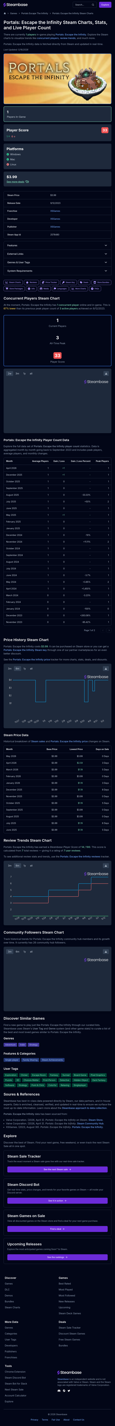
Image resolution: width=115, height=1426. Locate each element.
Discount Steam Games (72, 1333)
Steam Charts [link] (13, 282)
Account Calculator (15, 1395)
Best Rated (65, 1283)
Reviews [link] (31, 282)
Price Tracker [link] (49, 282)
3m (17, 373)
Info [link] (31, 288)
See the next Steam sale (57, 1169)
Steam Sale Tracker (70, 1327)
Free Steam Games (69, 1339)
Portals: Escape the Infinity (71, 34)
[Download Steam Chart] (106, 373)
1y (24, 373)
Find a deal (57, 1229)
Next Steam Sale (14, 1389)
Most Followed (67, 1295)
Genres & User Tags (57, 262)
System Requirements (57, 271)
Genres (9, 1327)
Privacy (34, 1419)
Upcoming (64, 1307)
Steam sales (38, 741)
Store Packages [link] (14, 288)
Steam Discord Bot (15, 1377)
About (66, 1419)
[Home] (5, 13)
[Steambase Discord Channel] (59, 1391)
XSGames (55, 211)
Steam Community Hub (90, 1123)
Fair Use (56, 1419)
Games (13, 13)
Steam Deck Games (70, 1313)
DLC (7, 1289)
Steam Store (95, 1119)
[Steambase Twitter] (69, 1391)
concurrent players (48, 38)
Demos (9, 1295)
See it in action (57, 1200)
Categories (11, 1333)
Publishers (11, 1351)
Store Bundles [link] (101, 282)
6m (17, 668)
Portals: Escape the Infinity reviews (80, 856)
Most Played (66, 1289)
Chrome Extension (15, 1371)
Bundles (9, 1301)
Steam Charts (12, 1307)
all (31, 373)
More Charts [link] (79, 288)
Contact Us (78, 1419)
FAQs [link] (95, 288)
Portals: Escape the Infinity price (31, 659)
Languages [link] (60, 288)
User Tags (10, 1339)
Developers (11, 1345)
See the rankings (57, 1257)
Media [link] (44, 288)
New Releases (67, 1301)
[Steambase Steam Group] (64, 1391)
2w (9, 373)
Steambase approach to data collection (84, 1108)
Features (57, 245)
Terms (45, 1419)
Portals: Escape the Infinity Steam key (25, 649)
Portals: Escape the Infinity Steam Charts (72, 13)
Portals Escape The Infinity (34, 13)
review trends (68, 38)
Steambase (63, 1379)
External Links (57, 254)
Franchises (11, 1357)
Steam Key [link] (68, 282)
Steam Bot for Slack (16, 1383)
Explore (105, 4)
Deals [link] (84, 282)
